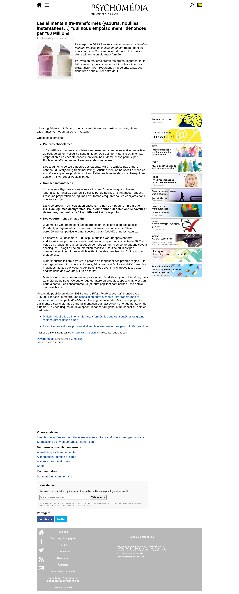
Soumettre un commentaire (54, 476)
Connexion (63, 551)
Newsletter (63, 558)
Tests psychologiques (63, 538)
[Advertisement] (92, 102)
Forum (63, 545)
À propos (63, 565)
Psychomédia (44, 38)
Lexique (63, 531)
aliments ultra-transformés (85, 332)
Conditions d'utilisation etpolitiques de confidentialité (63, 579)
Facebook (45, 519)
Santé (41, 465)
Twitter (61, 519)
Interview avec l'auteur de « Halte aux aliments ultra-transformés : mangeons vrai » (90, 437)
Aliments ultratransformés (53, 461)
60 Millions (76, 339)
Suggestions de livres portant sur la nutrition (65, 441)
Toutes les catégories (141, 537)
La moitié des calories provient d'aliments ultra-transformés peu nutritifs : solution (95, 326)
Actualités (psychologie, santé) (57, 452)
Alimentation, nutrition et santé (56, 456)
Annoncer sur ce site (63, 571)
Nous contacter (63, 587)
